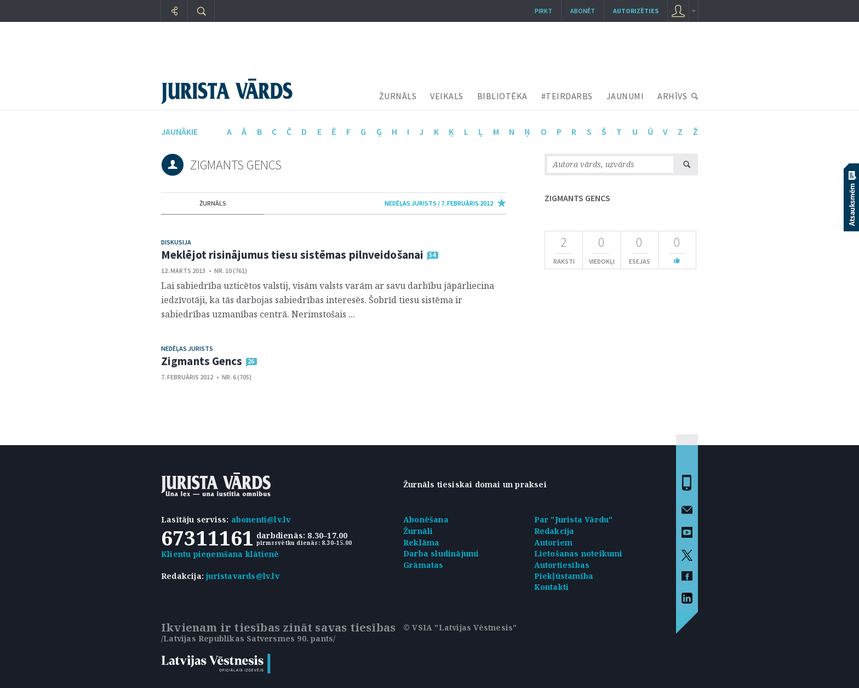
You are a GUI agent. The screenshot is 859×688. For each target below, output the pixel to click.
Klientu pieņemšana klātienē (220, 554)
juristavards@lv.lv (242, 576)
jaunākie (179, 131)
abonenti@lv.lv (261, 519)
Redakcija (554, 531)
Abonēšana (426, 519)
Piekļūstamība (564, 576)
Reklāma (421, 542)
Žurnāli (418, 531)
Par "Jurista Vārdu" (573, 519)
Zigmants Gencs (201, 361)
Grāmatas (423, 565)
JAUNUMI (625, 95)
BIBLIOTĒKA (502, 95)
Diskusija (176, 242)
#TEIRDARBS (567, 95)
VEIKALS (446, 95)
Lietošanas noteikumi (578, 553)
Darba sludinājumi (441, 553)
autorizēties (635, 11)
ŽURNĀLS (398, 95)
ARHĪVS (672, 95)
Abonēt (582, 11)
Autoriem (553, 542)
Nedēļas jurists (187, 348)
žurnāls (212, 203)
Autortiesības (562, 565)
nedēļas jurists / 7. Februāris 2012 (439, 203)
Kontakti (551, 587)
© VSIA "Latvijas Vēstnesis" (460, 627)
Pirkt (543, 11)
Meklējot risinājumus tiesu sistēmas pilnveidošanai (292, 254)
